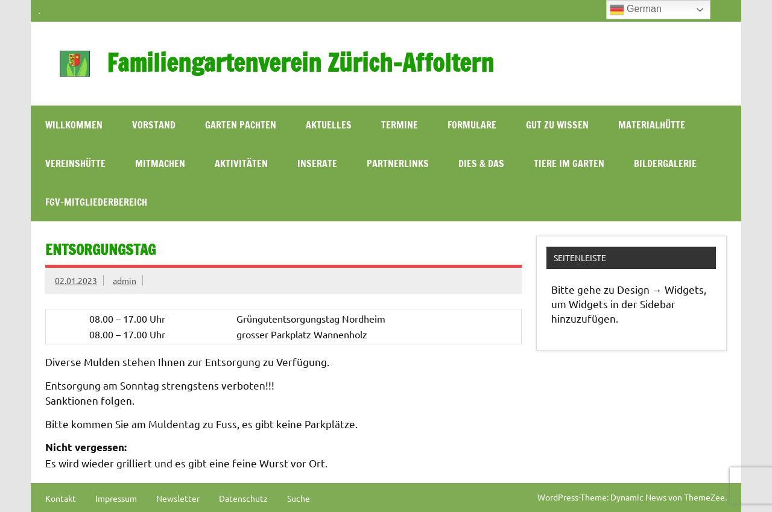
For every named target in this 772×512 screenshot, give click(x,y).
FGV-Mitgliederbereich (96, 202)
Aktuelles (329, 124)
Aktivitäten (241, 163)
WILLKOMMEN (74, 124)
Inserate (317, 163)
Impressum (116, 498)
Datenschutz (243, 498)
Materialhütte (651, 124)
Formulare (472, 124)
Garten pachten (240, 124)
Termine (399, 124)
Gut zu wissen (557, 124)
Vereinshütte (75, 163)
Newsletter (178, 498)
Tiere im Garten (569, 163)
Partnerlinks (398, 163)
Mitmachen (160, 163)
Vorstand (154, 124)
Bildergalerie (665, 163)
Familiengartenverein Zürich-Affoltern (300, 62)
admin (124, 280)
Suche (298, 498)
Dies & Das (481, 163)
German (636, 9)
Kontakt (60, 498)
